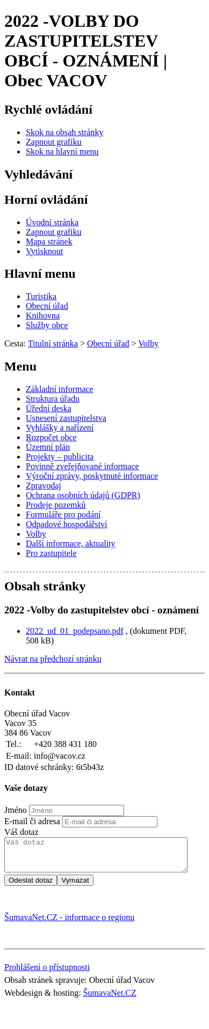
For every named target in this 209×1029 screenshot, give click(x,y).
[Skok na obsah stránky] (64, 132)
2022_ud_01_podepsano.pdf (75, 630)
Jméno (15, 810)
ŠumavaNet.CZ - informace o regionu (69, 923)
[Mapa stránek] (49, 241)
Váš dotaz (21, 831)
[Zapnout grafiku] (54, 141)
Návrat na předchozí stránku (53, 658)
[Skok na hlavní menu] (62, 151)
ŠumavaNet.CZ (109, 999)
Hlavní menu (40, 273)
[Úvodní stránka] (52, 222)
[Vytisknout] (44, 251)
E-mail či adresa (32, 821)
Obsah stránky (44, 586)
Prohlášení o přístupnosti (47, 973)
